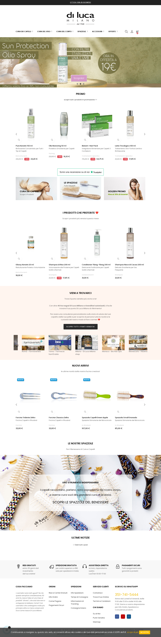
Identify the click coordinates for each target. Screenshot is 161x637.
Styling (52, 153)
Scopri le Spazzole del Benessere (80, 502)
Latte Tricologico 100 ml (125, 146)
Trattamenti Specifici (91, 156)
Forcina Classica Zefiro (59, 418)
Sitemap (96, 622)
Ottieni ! (80, 2)
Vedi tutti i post (80, 545)
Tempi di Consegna (79, 597)
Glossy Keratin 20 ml (25, 265)
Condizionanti (88, 275)
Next (142, 345)
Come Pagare (55, 601)
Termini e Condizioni (101, 601)
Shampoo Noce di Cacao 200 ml (129, 265)
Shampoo (53, 275)
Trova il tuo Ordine (101, 597)
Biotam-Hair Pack (90, 146)
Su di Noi (96, 614)
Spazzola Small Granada (126, 418)
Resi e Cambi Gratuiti (58, 593)
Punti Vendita (99, 618)
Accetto (144, 632)
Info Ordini (53, 597)
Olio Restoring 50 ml (57, 146)
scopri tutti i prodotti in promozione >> (80, 100)
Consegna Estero (78, 608)
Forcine (19, 425)
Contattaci (98, 593)
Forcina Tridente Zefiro (25, 418)
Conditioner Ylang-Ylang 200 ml (96, 265)
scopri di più (133, 632)
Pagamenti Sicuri (56, 605)
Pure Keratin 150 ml (24, 146)
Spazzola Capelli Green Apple (95, 418)
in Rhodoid (86, 425)
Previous (18, 345)
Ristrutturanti (21, 156)
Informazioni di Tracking (77, 602)
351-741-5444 (126, 595)
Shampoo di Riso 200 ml (59, 265)
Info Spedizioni (77, 593)
